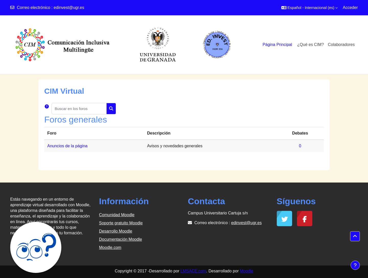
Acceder (350, 7)
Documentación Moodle (120, 239)
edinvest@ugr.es (69, 7)
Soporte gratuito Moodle (121, 223)
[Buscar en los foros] (79, 108)
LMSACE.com (193, 271)
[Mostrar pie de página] (355, 265)
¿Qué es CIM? (310, 44)
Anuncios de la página (67, 146)
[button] (309, 7)
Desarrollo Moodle (115, 231)
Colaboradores (341, 44)
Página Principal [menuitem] (277, 44)
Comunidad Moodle (117, 215)
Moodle (246, 271)
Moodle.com (110, 247)
